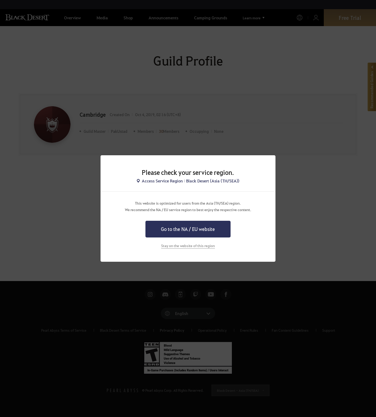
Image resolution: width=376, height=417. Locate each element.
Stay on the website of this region (188, 245)
